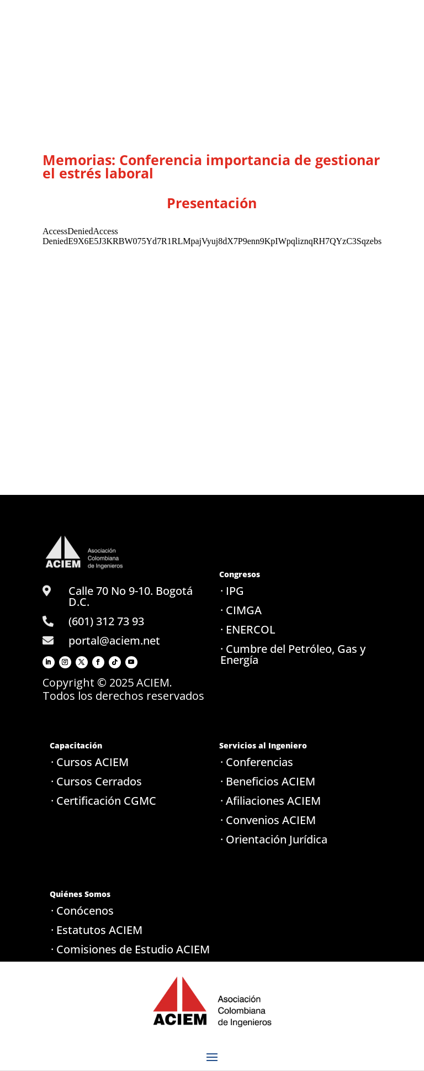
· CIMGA (241, 610)
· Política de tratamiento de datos (120, 993)
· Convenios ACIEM (268, 820)
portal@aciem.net (114, 640)
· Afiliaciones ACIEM (270, 800)
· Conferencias (256, 762)
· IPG (232, 590)
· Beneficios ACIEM (267, 781)
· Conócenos (82, 910)
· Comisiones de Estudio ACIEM (130, 949)
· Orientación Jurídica (273, 839)
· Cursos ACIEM (90, 762)
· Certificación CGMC (103, 800)
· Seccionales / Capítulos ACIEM (131, 968)
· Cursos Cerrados (96, 781)
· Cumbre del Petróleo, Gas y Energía (292, 654)
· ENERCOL (247, 629)
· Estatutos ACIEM (96, 929)
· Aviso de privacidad (103, 1018)
